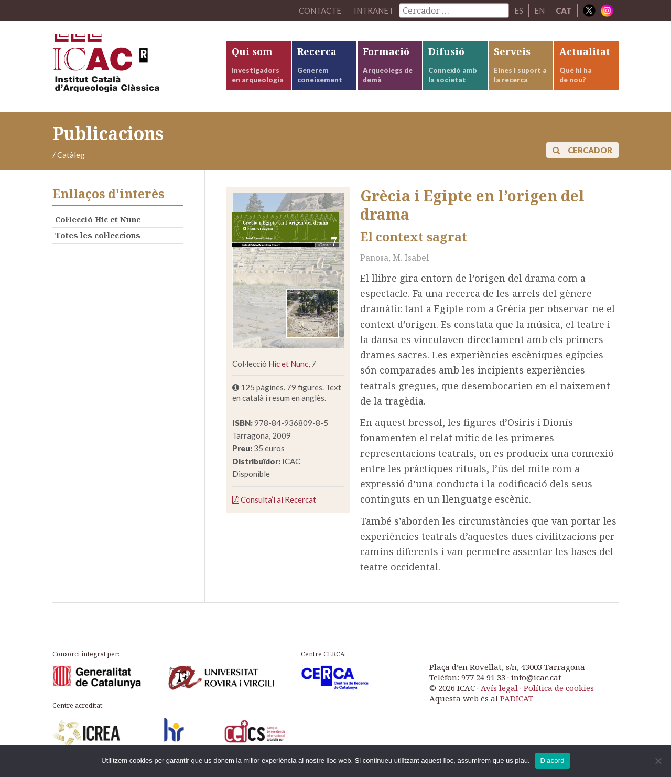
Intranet (374, 10)
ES (518, 10)
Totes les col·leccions (97, 235)
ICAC (131, 66)
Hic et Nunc (288, 363)
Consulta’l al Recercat (274, 499)
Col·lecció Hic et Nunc (97, 219)
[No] (658, 760)
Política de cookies (559, 688)
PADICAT (516, 698)
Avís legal (499, 688)
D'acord (552, 760)
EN (539, 10)
